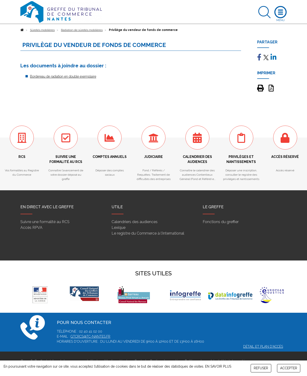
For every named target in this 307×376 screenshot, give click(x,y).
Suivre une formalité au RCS (45, 222)
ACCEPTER (288, 368)
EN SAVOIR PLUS (218, 366)
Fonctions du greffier (221, 222)
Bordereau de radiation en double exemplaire (63, 76)
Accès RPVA (31, 227)
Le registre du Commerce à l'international (148, 233)
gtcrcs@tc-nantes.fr (90, 336)
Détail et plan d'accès (263, 346)
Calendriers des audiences (135, 222)
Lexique (118, 227)
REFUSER (261, 368)
